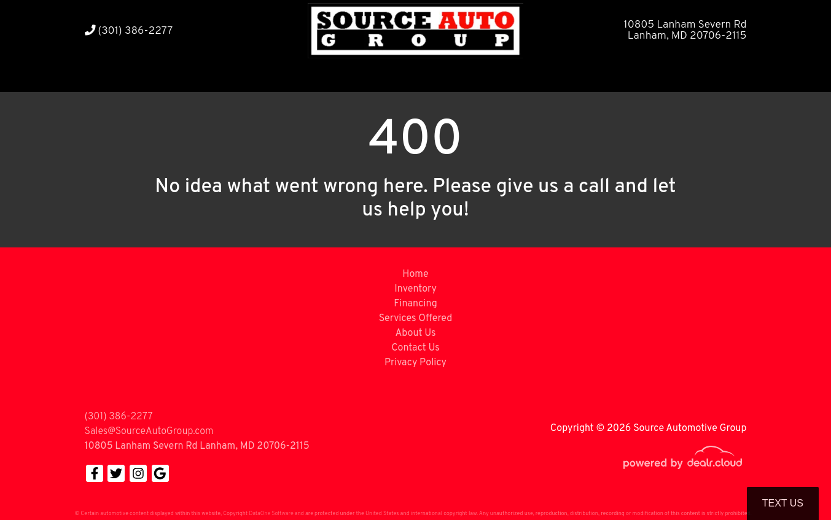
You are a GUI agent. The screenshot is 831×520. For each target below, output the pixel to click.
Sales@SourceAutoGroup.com (149, 431)
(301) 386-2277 (129, 31)
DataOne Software (271, 513)
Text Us (782, 503)
